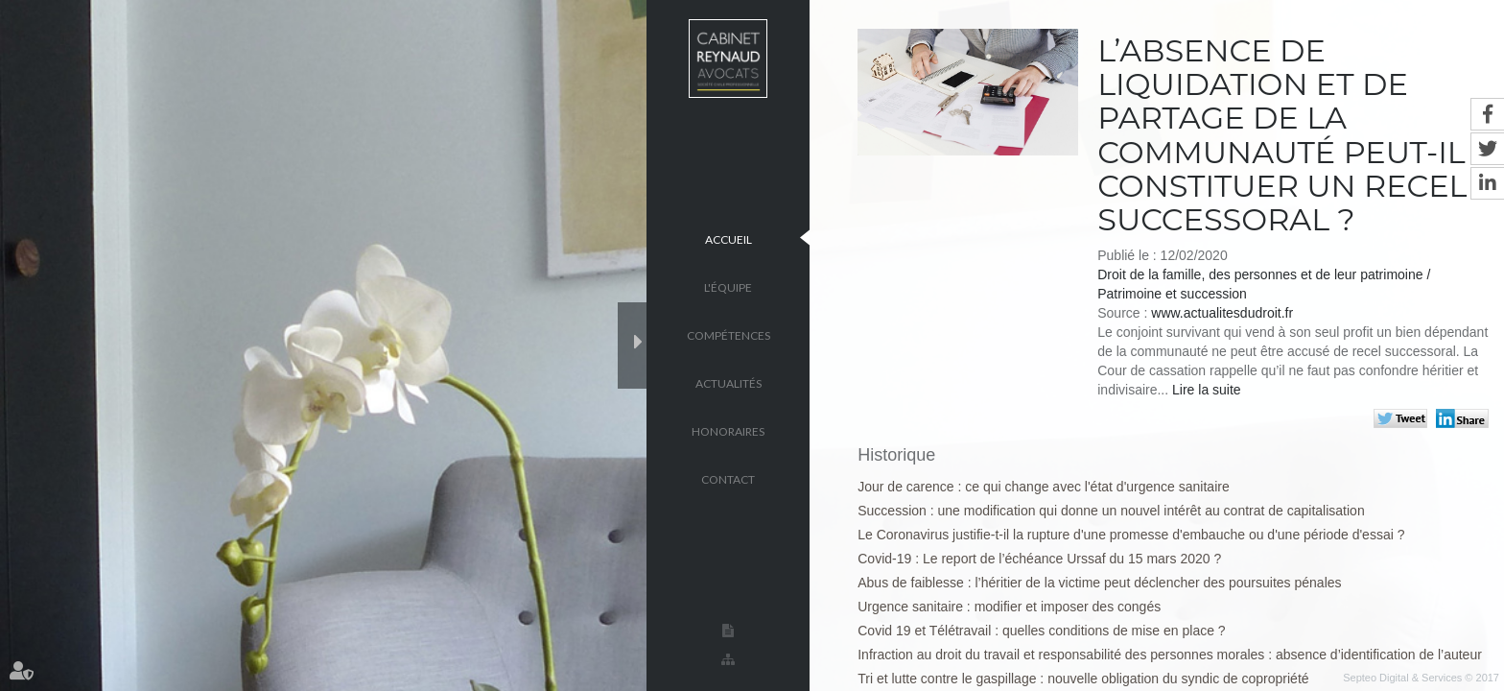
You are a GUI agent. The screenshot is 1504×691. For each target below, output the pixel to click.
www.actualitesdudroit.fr (1222, 313)
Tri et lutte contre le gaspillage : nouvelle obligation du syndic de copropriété (1083, 678)
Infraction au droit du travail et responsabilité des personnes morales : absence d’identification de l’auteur (1170, 654)
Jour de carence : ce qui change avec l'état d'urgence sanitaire (1043, 486)
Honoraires (728, 430)
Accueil (728, 238)
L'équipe (728, 286)
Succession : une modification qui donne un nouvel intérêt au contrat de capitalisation (1111, 510)
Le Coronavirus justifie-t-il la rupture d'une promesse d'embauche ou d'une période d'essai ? (1131, 534)
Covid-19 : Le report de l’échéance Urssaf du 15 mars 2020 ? (1039, 558)
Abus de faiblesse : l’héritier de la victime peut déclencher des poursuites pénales (1099, 582)
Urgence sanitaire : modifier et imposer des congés (1009, 606)
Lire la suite (1206, 389)
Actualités (728, 382)
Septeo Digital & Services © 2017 (1421, 677)
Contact (728, 478)
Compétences (728, 334)
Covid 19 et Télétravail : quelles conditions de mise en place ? (1041, 630)
